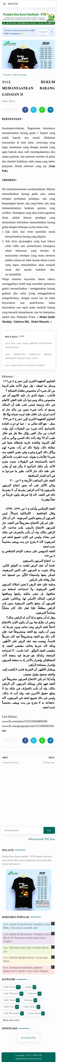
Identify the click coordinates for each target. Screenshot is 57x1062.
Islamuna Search (35, 1059)
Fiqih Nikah (12, 1000)
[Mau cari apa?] (22, 830)
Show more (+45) (11, 1020)
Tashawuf (34, 993)
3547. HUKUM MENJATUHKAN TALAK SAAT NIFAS (25, 960)
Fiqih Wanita (31, 1007)
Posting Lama (48, 763)
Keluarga (30, 1000)
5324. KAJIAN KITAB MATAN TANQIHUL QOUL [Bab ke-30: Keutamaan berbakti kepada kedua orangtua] (27, 938)
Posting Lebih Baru (10, 763)
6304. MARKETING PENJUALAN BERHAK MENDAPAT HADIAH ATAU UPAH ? (28, 356)
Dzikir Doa (11, 1007)
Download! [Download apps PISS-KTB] (43, 32)
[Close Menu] (52, 32)
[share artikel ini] (25, 110)
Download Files (28, 1038)
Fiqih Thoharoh (13, 993)
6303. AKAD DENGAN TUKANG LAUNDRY (25, 365)
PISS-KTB (8, 850)
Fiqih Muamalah (14, 1013)
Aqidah (30, 987)
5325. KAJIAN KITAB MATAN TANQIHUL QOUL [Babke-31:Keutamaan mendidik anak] (27, 926)
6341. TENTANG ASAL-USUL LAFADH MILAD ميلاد (26, 950)
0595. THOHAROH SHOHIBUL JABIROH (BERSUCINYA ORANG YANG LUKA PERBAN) (25, 970)
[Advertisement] (28, 797)
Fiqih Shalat (12, 987)
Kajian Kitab (36, 1013)
